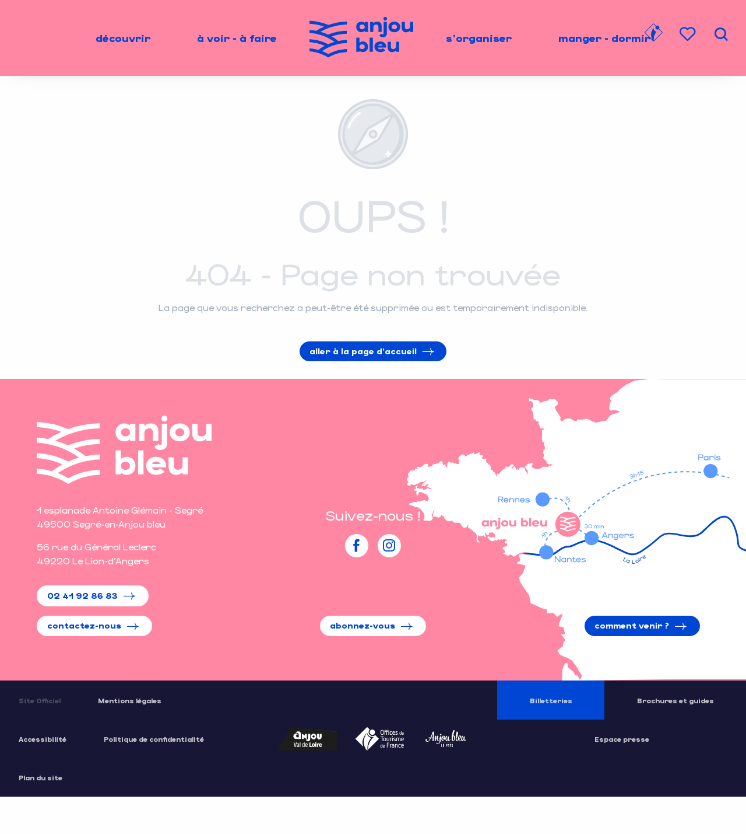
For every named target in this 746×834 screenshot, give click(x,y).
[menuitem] (123, 38)
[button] (721, 34)
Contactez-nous (84, 625)
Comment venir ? (631, 625)
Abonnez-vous (362, 625)
